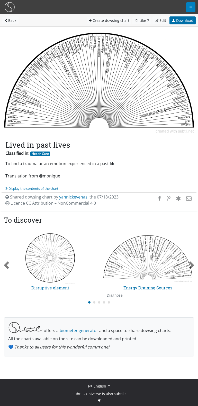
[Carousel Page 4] (104, 302)
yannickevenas (73, 197)
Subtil (78, 393)
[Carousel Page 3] (99, 302)
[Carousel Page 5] (109, 302)
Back (10, 20)
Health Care (40, 154)
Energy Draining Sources (147, 287)
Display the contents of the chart (31, 188)
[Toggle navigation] (190, 7)
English (97, 386)
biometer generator (79, 330)
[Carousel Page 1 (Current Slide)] (89, 302)
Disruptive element (50, 287)
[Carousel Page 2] (94, 302)
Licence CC (50, 203)
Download (182, 20)
